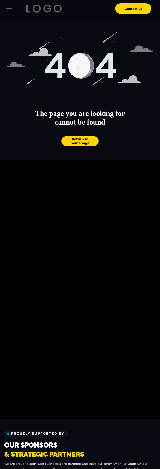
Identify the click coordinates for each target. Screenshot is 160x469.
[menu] (9, 8)
